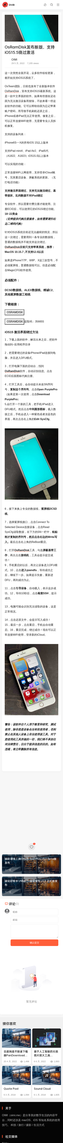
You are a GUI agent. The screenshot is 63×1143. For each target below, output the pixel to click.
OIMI (14, 59)
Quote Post (11, 1088)
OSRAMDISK (14, 312)
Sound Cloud (42, 1088)
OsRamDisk (12, 91)
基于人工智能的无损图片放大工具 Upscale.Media (46, 1053)
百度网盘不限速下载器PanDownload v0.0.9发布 (16, 1053)
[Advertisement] (31, 806)
